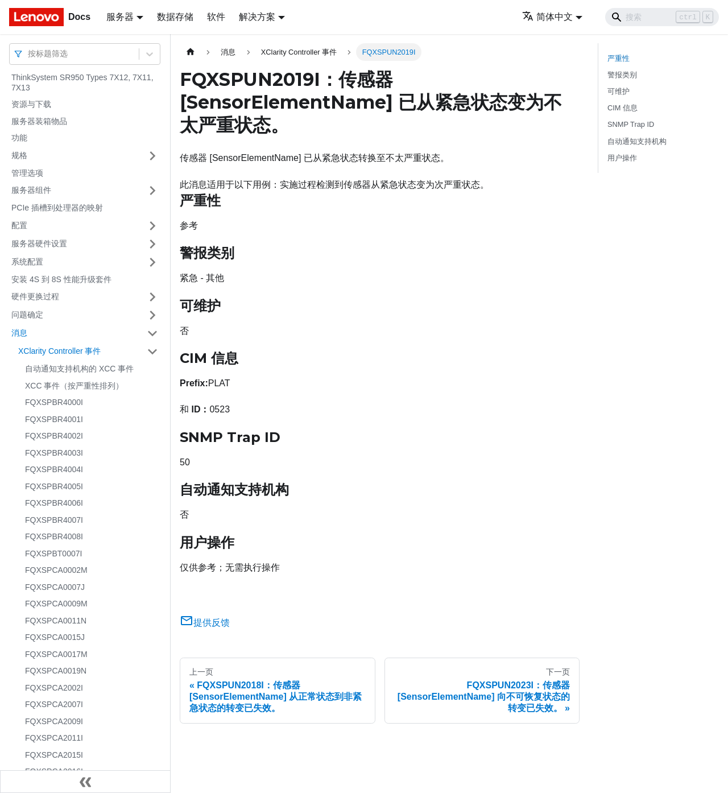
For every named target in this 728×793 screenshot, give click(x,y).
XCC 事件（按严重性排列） (74, 385)
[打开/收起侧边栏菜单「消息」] (152, 333)
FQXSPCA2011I (54, 737)
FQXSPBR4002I (54, 435)
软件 (216, 17)
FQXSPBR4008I (54, 536)
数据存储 (175, 17)
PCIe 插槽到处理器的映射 (57, 207)
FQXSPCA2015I (54, 754)
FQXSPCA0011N (55, 620)
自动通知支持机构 (637, 141)
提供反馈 (205, 622)
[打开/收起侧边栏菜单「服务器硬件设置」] (152, 244)
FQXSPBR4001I (54, 419)
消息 (19, 332)
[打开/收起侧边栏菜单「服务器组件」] (152, 190)
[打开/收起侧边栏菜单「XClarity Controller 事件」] (152, 351)
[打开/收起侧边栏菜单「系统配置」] (152, 262)
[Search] (662, 17)
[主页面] (190, 52)
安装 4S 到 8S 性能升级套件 (61, 279)
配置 (19, 225)
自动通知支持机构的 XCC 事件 (79, 368)
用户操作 (622, 158)
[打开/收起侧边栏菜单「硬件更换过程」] (152, 297)
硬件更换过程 (35, 296)
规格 (19, 155)
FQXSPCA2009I (54, 721)
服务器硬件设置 (39, 243)
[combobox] (29, 53)
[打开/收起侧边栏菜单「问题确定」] (152, 315)
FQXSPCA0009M (56, 603)
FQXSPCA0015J (55, 637)
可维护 (618, 91)
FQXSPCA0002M (56, 570)
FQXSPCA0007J (55, 587)
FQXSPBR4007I (54, 519)
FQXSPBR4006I (54, 502)
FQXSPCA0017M (56, 654)
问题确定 (27, 314)
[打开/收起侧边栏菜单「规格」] (152, 156)
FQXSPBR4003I (54, 452)
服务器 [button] (120, 17)
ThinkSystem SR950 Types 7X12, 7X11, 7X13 (82, 82)
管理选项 (27, 172)
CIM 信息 (622, 108)
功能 (19, 137)
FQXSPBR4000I (54, 402)
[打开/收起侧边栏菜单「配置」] (152, 226)
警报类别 (622, 75)
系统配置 (27, 261)
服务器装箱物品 (39, 121)
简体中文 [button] (547, 17)
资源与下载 (31, 104)
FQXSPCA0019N (55, 670)
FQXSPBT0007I (53, 553)
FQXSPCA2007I (54, 704)
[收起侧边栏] (85, 781)
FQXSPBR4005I (54, 486)
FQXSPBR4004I (54, 469)
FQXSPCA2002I (54, 687)
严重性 (618, 58)
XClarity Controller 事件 (59, 351)
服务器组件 (31, 190)
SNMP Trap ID (630, 124)
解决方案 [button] (257, 17)
